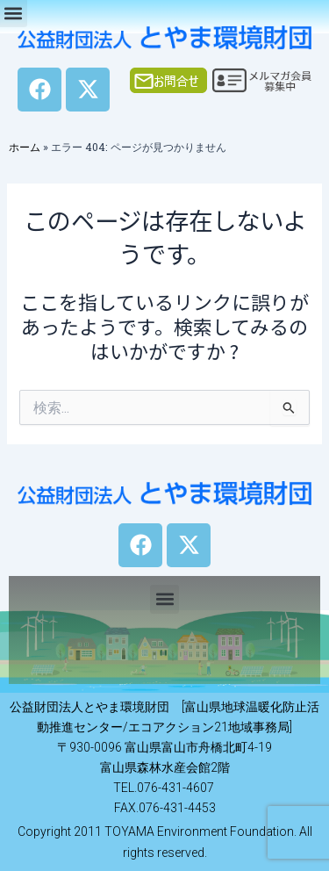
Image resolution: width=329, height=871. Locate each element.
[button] (164, 599)
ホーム (24, 147)
